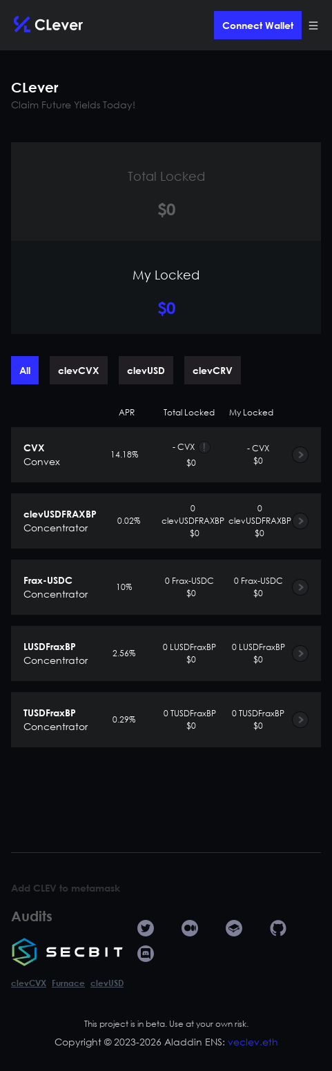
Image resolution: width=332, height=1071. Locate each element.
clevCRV (213, 370)
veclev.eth (253, 1041)
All (24, 370)
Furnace (68, 982)
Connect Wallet (257, 25)
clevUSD (146, 370)
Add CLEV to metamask (65, 888)
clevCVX (78, 370)
